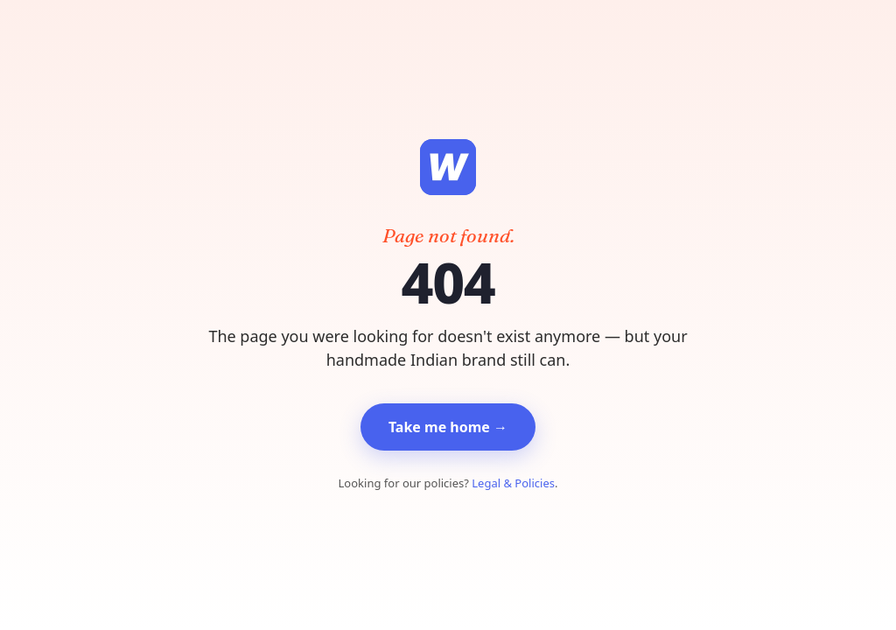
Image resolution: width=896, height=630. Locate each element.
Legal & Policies (513, 483)
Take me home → (448, 427)
